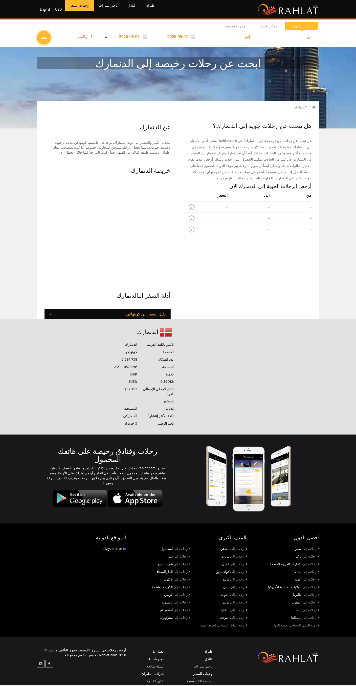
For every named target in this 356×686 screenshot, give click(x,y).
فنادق (142, 10)
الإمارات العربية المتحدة (294, 565)
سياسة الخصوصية (200, 682)
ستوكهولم (174, 619)
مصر (307, 550)
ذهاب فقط (268, 27)
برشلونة (176, 603)
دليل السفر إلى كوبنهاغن (146, 315)
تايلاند (306, 611)
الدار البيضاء (173, 573)
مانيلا (235, 580)
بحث (44, 39)
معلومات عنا (155, 660)
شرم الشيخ (174, 565)
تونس (234, 603)
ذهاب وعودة (301, 27)
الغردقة (233, 619)
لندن (235, 588)
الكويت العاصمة (171, 588)
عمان (234, 565)
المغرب (305, 603)
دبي (179, 557)
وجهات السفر (81, 10)
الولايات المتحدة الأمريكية (293, 588)
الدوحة (234, 596)
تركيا (307, 557)
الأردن (306, 580)
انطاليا (234, 611)
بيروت (234, 557)
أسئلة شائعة (155, 667)
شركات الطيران (152, 674)
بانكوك (177, 580)
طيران (163, 10)
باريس (177, 596)
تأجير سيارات (116, 10)
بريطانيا (305, 619)
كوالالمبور (231, 573)
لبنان (307, 573)
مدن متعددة (235, 27)
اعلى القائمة (155, 682)
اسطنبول (175, 550)
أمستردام (175, 611)
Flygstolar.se (114, 550)
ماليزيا (306, 596)
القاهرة (233, 550)
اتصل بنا (158, 652)
